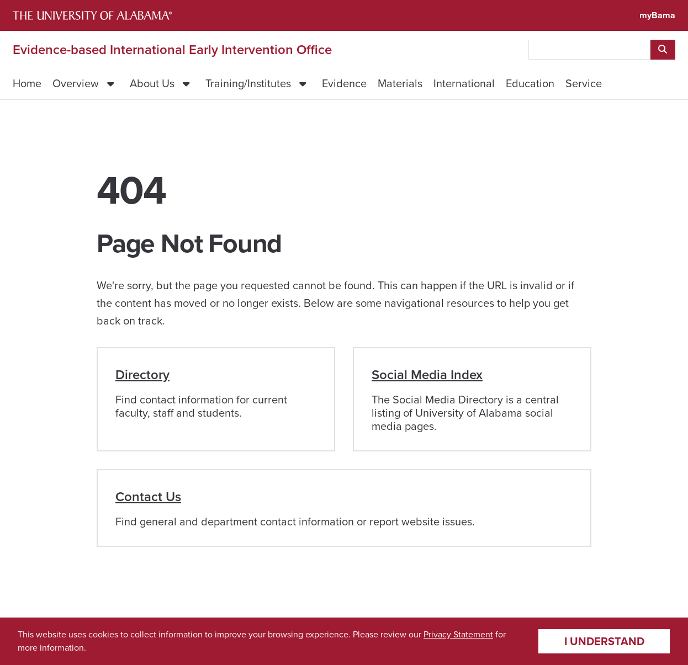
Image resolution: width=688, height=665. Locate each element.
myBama (657, 15)
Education (530, 83)
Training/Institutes (248, 83)
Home (27, 83)
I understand (604, 641)
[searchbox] (589, 50)
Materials (400, 83)
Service (583, 83)
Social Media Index (427, 375)
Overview (75, 83)
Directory (142, 375)
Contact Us (148, 497)
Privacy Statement (458, 634)
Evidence (344, 83)
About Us (152, 83)
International (464, 83)
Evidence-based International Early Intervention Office (172, 49)
